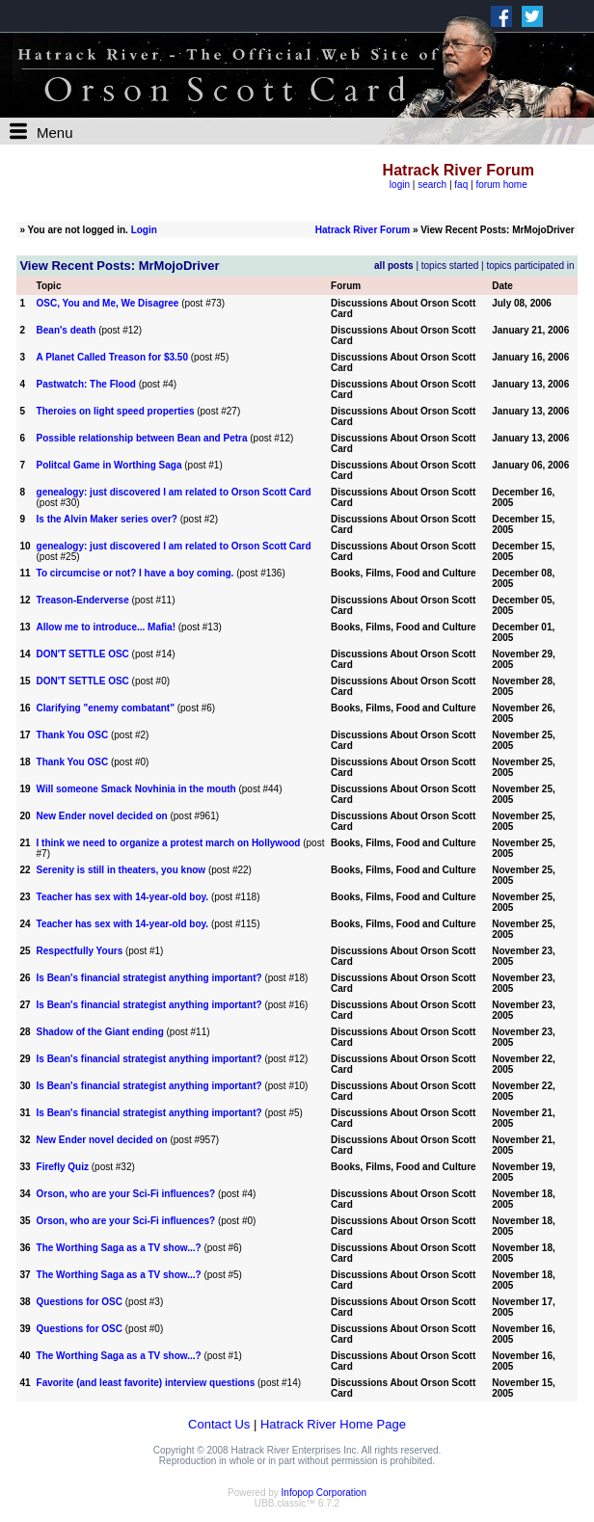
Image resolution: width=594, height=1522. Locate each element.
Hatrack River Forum (362, 230)
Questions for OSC (79, 1301)
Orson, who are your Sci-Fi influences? (126, 1193)
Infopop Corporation (324, 1492)
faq (461, 184)
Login (144, 230)
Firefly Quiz (63, 1167)
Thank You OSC (73, 735)
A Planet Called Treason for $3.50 (112, 357)
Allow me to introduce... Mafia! (106, 627)
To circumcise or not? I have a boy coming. (135, 573)
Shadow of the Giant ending (100, 1032)
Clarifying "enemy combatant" (106, 708)
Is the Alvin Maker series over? (107, 519)
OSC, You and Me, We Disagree (108, 303)
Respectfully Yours (80, 951)
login (400, 184)
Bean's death (66, 330)
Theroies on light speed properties (116, 411)
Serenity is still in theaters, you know (121, 870)
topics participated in (530, 265)
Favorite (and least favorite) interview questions (146, 1382)
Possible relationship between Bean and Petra (142, 438)
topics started (449, 265)
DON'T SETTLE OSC (83, 654)
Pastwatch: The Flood (86, 384)
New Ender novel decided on (102, 816)
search (432, 184)
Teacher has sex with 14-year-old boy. (123, 897)
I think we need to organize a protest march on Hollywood (169, 843)
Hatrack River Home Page (333, 1424)
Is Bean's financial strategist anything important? (149, 978)
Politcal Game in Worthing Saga (109, 465)
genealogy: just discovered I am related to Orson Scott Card (174, 492)
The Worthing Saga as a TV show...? (119, 1247)
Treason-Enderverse (83, 600)
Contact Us (219, 1424)
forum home (500, 184)
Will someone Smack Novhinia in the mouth (136, 789)
